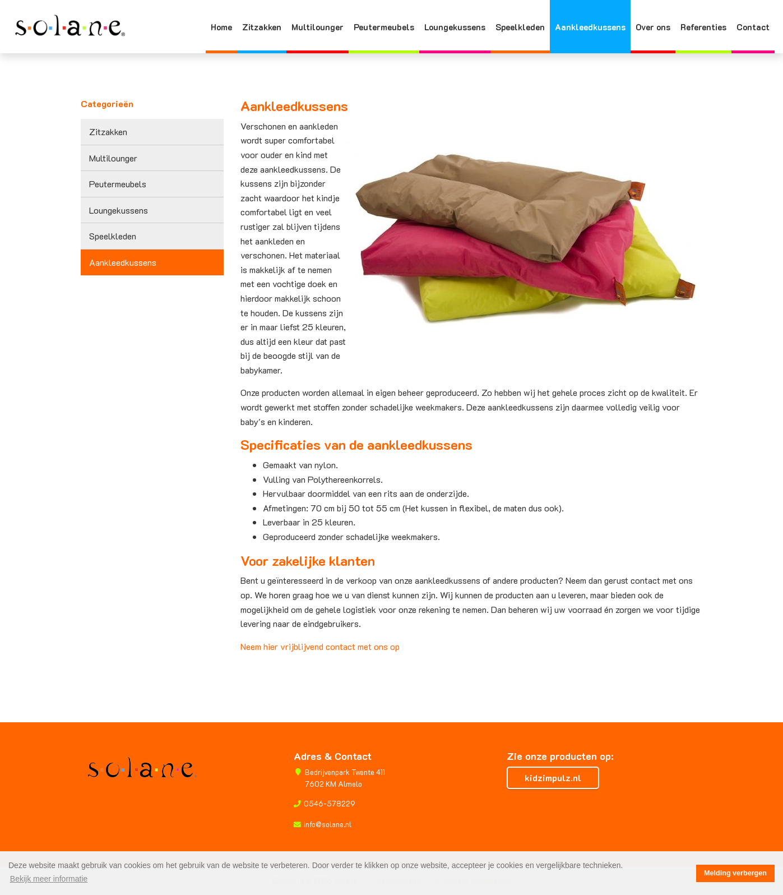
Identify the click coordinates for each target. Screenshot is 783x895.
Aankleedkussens (590, 27)
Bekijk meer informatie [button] (49, 878)
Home (221, 27)
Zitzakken (261, 27)
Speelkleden (520, 27)
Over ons (653, 27)
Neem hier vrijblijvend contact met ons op (320, 646)
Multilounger (317, 27)
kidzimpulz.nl (553, 777)
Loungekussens (454, 27)
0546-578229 (329, 803)
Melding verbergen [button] (735, 873)
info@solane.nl (327, 824)
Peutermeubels (384, 27)
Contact (753, 27)
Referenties (703, 27)
